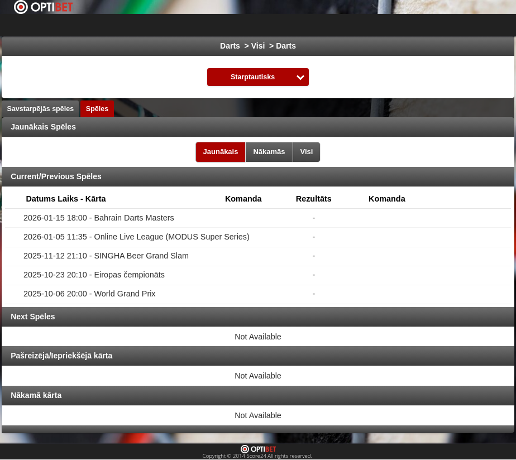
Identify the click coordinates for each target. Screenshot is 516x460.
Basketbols (360, 25)
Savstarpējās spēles (40, 109)
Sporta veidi (472, 25)
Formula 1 (415, 25)
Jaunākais (220, 151)
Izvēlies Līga (200, 25)
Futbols (268, 25)
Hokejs (311, 25)
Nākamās (269, 151)
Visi (306, 151)
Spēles (97, 109)
